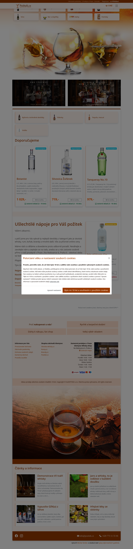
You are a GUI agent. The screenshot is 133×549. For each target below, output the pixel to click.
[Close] (109, 258)
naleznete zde (54, 282)
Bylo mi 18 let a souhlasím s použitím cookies (86, 290)
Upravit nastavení (54, 290)
